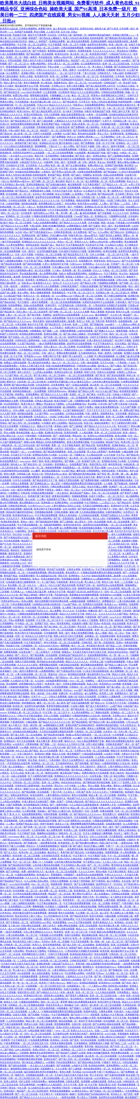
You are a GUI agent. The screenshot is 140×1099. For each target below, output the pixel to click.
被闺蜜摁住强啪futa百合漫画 (54, 89)
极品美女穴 (53, 852)
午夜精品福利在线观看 (59, 827)
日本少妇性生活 (128, 725)
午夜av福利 (117, 73)
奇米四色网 (133, 1037)
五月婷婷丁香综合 (124, 194)
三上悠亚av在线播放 (42, 372)
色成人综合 (93, 684)
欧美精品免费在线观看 (31, 334)
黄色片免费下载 (25, 588)
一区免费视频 (39, 391)
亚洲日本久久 (56, 350)
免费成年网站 (132, 416)
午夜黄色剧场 (61, 1094)
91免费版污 (14, 493)
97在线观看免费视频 (36, 572)
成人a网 (29, 439)
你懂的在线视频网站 (95, 47)
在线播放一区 (92, 636)
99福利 (123, 979)
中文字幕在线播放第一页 (30, 524)
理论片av (59, 785)
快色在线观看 (101, 954)
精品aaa (44, 878)
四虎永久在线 (31, 1024)
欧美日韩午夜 (13, 938)
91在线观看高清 (16, 439)
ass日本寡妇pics (102, 1078)
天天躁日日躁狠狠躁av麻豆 (19, 270)
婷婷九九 (116, 1062)
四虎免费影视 (104, 445)
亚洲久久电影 (27, 76)
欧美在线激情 (124, 636)
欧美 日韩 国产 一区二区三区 (93, 970)
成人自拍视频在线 (85, 289)
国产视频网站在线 (34, 626)
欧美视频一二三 (8, 753)
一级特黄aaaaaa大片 (11, 839)
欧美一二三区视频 (124, 582)
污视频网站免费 (82, 400)
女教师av (45, 629)
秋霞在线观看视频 (37, 210)
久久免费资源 (65, 738)
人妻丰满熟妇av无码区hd (57, 795)
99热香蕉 (90, 973)
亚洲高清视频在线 (35, 184)
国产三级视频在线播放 (119, 156)
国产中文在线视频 (131, 261)
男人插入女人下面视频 (49, 607)
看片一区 (129, 744)
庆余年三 (43, 760)
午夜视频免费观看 (29, 976)
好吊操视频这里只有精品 (36, 804)
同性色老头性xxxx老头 (56, 474)
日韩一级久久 (103, 146)
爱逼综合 (52, 674)
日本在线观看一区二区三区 (48, 897)
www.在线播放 (57, 413)
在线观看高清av (62, 60)
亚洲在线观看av (46, 677)
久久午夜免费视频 (44, 448)
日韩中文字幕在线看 (58, 954)
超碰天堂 (47, 420)
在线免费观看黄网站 (95, 105)
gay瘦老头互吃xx (63, 429)
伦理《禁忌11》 (39, 649)
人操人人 (31, 206)
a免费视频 (59, 658)
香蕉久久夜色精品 (68, 515)
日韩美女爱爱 (73, 1081)
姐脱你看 (28, 509)
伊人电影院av (102, 897)
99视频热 (79, 206)
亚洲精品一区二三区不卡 (123, 712)
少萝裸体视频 (32, 744)
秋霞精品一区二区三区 (42, 763)
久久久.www (87, 315)
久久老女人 (69, 792)
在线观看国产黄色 (79, 464)
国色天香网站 (123, 760)
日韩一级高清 (89, 162)
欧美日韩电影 (95, 1021)
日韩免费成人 (124, 992)
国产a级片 (76, 175)
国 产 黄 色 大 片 (12, 814)
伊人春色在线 (10, 696)
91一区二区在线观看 (25, 105)
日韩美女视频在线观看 (74, 684)
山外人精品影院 (34, 410)
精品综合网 (133, 948)
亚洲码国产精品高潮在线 (86, 178)
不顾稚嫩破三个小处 (60, 95)
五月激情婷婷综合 (87, 353)
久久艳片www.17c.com (39, 505)
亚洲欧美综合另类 (92, 938)
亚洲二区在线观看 (77, 451)
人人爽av (104, 203)
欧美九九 (37, 944)
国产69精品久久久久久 (47, 992)
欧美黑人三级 (106, 693)
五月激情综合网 (131, 598)
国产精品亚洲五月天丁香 (23, 121)
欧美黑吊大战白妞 (130, 750)
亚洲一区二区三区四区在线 (116, 63)
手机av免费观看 (16, 620)
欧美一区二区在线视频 (98, 750)
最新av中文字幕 (45, 426)
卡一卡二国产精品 (46, 582)
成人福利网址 (93, 127)
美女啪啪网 (12, 684)
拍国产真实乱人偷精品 (110, 235)
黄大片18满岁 (7, 86)
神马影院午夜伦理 (67, 257)
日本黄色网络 (58, 385)
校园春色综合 (61, 82)
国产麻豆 (91, 394)
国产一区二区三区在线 (50, 639)
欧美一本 (118, 410)
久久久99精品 (98, 168)
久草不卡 (107, 121)
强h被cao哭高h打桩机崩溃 (78, 734)
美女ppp (101, 162)
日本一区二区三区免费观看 (37, 267)
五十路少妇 (129, 668)
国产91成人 (18, 569)
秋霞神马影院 (91, 1011)
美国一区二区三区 (29, 130)
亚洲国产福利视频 (114, 165)
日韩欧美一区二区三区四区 (109, 299)
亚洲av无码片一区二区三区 (46, 1049)
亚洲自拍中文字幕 (59, 264)
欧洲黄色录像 (29, 458)
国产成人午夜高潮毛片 (97, 706)
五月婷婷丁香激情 (120, 429)
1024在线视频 (76, 502)
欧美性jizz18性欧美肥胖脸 (101, 435)
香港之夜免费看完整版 (78, 442)
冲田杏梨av (69, 448)
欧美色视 (63, 340)
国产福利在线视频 (32, 264)
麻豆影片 (5, 1068)
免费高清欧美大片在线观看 (95, 773)
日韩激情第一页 (32, 989)
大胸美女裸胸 (74, 569)
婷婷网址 (20, 394)
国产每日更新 (34, 315)
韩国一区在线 (108, 222)
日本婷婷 (127, 610)
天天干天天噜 (120, 1017)
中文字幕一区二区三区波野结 (32, 44)
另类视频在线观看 (45, 127)
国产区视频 (34, 1014)
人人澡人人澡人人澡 (112, 862)
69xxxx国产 (111, 168)
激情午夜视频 (118, 146)
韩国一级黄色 (30, 57)
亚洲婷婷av (88, 264)
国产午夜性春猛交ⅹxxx (41, 232)
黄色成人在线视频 (116, 839)
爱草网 (66, 175)
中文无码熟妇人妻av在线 (12, 184)
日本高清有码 (43, 385)
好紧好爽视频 (124, 547)
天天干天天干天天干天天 (99, 410)
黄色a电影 (45, 86)
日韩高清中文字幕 (60, 598)
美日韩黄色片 (58, 359)
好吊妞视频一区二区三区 (18, 194)
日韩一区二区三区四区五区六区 (114, 544)
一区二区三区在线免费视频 (60, 152)
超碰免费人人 (7, 254)
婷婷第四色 (54, 1056)
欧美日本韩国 (97, 916)
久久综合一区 (66, 455)
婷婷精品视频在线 (22, 391)
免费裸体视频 (11, 652)
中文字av (104, 429)
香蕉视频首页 (59, 292)
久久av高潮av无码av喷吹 (36, 881)
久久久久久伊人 (100, 792)
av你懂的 (57, 133)
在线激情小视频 (25, 289)
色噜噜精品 (25, 579)
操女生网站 (119, 776)
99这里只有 (131, 175)
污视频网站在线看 (118, 216)
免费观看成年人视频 (40, 191)
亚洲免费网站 (33, 394)
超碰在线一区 (48, 295)
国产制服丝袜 (27, 238)
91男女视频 (20, 324)
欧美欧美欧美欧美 (46, 206)
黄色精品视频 (23, 432)
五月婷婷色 (32, 165)
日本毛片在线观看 (22, 480)
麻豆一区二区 (27, 836)
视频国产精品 (98, 200)
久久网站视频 (29, 811)
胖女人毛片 (103, 133)
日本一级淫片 (29, 251)
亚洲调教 (85, 1081)
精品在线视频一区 (68, 1021)
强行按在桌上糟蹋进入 (50, 38)
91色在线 (122, 404)
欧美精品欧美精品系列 (81, 954)
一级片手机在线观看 (10, 241)
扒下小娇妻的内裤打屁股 (124, 423)
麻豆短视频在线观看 (16, 47)
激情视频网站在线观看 (90, 439)
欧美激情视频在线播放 (121, 480)
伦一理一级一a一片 (119, 655)
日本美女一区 (110, 731)
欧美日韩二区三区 (130, 442)
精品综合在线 (76, 423)
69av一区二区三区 (40, 884)
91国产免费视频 (14, 804)
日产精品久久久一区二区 (40, 149)
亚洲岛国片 (78, 811)
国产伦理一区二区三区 (78, 747)
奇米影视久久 (113, 890)
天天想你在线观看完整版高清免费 (56, 731)
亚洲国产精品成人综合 (27, 823)
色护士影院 (24, 1081)
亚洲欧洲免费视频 (44, 289)
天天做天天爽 (131, 874)
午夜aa (129, 661)
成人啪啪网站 (70, 407)
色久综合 (124, 273)
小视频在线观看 (92, 350)
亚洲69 (119, 642)
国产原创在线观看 (116, 375)
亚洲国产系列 (7, 171)
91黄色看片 (121, 302)
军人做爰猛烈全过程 (46, 575)
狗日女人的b (6, 219)
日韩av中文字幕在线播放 (29, 715)
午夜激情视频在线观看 (103, 280)
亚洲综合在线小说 (63, 372)
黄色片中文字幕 (35, 324)
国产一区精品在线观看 (77, 385)
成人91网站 (69, 146)
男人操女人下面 (92, 582)
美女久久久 (132, 181)
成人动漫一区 (48, 79)
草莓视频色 (56, 874)
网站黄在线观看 (56, 572)
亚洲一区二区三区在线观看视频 (119, 779)
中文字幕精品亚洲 (75, 245)
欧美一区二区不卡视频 (74, 44)
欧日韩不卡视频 (123, 340)
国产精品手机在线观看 (118, 728)
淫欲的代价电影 (30, 639)
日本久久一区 (84, 66)
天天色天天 (120, 276)
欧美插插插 (95, 117)
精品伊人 (86, 187)
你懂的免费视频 (68, 330)
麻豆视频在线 (91, 690)
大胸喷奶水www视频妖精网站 (96, 579)
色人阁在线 (47, 82)
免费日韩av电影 (21, 95)
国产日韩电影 (13, 871)
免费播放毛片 (109, 601)
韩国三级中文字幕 (121, 111)
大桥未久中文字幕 (56, 591)
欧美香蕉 (102, 989)
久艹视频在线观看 (100, 712)
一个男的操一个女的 (125, 362)
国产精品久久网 (88, 283)
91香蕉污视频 (44, 1017)
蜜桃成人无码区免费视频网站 (51, 442)
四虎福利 (129, 792)
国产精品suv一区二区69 (68, 677)
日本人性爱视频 (52, 114)
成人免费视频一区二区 (96, 181)
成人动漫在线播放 (41, 973)
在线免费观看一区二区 (110, 719)
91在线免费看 (76, 1046)
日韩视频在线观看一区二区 (85, 598)
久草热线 (120, 76)
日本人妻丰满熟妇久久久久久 (121, 397)
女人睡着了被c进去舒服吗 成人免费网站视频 (84, 607)
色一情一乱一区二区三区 (25, 983)
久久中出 (85, 575)
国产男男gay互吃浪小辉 (64, 171)
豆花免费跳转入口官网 (19, 906)
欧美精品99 (121, 649)
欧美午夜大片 (42, 397)
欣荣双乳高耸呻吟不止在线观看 (29, 152)
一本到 (121, 995)
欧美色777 (44, 983)
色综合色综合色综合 (118, 652)
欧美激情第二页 (66, 843)
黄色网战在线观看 (77, 674)
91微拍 (134, 257)
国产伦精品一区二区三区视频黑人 (25, 337)
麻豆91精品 (106, 420)
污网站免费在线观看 (60, 486)
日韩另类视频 (13, 709)
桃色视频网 (25, 1037)
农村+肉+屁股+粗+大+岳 (127, 178)
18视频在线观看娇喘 (88, 257)
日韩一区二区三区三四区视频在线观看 (42, 407)
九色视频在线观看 (84, 629)
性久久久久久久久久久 (24, 544)
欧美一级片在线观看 (108, 979)
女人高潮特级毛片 (59, 998)
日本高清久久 (41, 416)
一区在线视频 (101, 114)
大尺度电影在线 (12, 70)
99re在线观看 (24, 973)
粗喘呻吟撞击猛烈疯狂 (99, 35)
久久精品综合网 (95, 455)
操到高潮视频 (7, 232)
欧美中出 (64, 808)
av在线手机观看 (38, 528)
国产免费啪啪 (78, 127)
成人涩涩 (55, 483)
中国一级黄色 (92, 413)
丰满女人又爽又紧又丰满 (32, 365)
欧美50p (78, 191)
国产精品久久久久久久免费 (73, 222)
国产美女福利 (114, 149)
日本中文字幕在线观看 (46, 868)
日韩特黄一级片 (64, 206)
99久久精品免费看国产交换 (91, 741)
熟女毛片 (60, 245)
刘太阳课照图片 (129, 130)
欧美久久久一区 (31, 295)
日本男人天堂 (104, 394)
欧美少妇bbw (24, 111)
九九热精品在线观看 (89, 515)
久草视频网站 (7, 623)
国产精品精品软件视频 (47, 521)
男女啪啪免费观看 (131, 518)
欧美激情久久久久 (42, 283)
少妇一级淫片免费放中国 (23, 490)
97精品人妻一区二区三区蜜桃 (88, 295)
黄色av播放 (106, 785)
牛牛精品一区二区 (24, 623)
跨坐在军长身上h (54, 1005)
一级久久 (42, 585)
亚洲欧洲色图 (43, 963)
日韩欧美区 (87, 642)
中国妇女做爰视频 (89, 286)
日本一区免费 (92, 811)
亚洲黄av (32, 531)
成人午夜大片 (15, 725)
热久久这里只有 (23, 51)
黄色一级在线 (38, 693)
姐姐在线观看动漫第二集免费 (123, 41)
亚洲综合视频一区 (71, 197)
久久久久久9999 (121, 213)
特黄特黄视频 (130, 645)
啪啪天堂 (115, 750)
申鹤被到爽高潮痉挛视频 (30, 1059)
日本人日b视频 (97, 254)
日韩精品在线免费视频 (112, 92)
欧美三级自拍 (117, 773)
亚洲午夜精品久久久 (16, 496)
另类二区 (89, 321)
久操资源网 (124, 960)
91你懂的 (45, 423)
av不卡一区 (72, 439)
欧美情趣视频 (104, 1017)
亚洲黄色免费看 (87, 830)
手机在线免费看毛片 (75, 378)
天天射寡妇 (119, 439)
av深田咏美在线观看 (10, 458)
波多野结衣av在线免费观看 (66, 315)
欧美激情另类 (42, 76)
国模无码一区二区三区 (70, 833)
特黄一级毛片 (15, 788)
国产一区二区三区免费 (123, 219)
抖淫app (100, 973)
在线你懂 (9, 750)
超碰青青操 (19, 547)
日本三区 (88, 738)
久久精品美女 (102, 238)
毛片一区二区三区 (22, 862)
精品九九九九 (92, 79)
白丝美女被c (96, 776)
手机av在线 (53, 66)
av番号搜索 (126, 197)
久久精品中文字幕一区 (94, 108)
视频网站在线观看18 (47, 833)
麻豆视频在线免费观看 (92, 664)
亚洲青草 (89, 238)
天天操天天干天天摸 (21, 455)
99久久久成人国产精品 (107, 391)
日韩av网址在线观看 (31, 925)
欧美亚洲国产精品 (50, 124)
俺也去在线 (6, 35)
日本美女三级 (65, 35)
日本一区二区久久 (125, 136)
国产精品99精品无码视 (23, 385)
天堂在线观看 (102, 327)
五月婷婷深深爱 (102, 909)
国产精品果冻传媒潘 (11, 264)
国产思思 (128, 1094)
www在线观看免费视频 (65, 149)
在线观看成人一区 (71, 467)
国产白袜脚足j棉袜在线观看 (107, 1024)
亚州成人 (89, 327)
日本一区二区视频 (101, 903)
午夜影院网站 (11, 350)
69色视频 (118, 353)
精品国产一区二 (19, 451)
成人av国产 (105, 257)
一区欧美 (133, 976)
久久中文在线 (44, 798)
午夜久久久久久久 (114, 874)
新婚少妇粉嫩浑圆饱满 (53, 226)
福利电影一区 (80, 35)
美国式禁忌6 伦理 (98, 464)
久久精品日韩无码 (81, 98)
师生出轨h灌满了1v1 (57, 719)
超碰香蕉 (33, 308)
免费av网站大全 (96, 165)
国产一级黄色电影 (62, 435)
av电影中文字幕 (80, 1065)
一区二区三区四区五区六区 (48, 938)
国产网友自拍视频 (17, 210)
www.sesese (25, 461)
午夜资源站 (122, 470)
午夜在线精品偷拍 (112, 528)
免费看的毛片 (130, 528)
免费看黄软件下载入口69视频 (114, 89)
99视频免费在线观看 (114, 308)
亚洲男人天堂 (130, 782)
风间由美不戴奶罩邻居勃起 (35, 276)
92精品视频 (33, 1030)
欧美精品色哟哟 (97, 1065)
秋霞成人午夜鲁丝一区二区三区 (81, 276)
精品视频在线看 (90, 935)
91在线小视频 (30, 534)
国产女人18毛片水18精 (46, 588)
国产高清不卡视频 (85, 146)
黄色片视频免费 (31, 82)
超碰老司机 (84, 168)
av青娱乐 (46, 171)
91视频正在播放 (40, 1046)
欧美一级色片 (43, 159)
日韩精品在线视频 (120, 893)
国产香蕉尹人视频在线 (77, 995)
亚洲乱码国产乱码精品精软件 (80, 725)
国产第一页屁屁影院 (63, 518)
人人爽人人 (34, 1011)
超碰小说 (72, 696)
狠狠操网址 (131, 585)
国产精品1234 (98, 703)
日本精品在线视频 (17, 200)
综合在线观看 (119, 623)
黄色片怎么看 (123, 311)
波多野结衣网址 (83, 518)
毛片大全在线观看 (26, 741)
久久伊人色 (116, 315)
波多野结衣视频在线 (78, 337)
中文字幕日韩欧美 (117, 871)
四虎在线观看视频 (72, 897)
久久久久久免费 (81, 311)
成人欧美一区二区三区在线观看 (106, 385)
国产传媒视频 (63, 1065)
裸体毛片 (8, 117)
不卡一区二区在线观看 (118, 855)
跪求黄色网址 (64, 623)
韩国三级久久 (57, 617)
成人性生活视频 (43, 270)
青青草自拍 (100, 261)
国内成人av (103, 365)
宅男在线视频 (15, 60)
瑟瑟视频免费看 (112, 57)
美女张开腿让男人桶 (40, 101)
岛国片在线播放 (72, 935)
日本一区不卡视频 (24, 254)
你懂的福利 (64, 531)
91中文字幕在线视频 (57, 210)
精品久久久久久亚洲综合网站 (85, 92)
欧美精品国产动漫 (101, 111)
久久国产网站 (42, 413)
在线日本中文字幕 (121, 257)
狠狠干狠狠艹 (47, 1030)
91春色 (89, 114)
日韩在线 (25, 493)
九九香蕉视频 (50, 92)
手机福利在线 (61, 594)
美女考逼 (33, 760)
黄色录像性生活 (97, 397)
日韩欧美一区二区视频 (108, 540)
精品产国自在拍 (8, 760)
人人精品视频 (86, 432)
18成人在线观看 (49, 340)
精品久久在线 (119, 674)
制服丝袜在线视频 (129, 229)
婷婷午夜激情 (59, 439)
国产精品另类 (66, 369)
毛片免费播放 (68, 200)
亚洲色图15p (47, 502)
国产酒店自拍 (77, 852)
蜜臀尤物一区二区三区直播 (118, 248)
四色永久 (30, 846)
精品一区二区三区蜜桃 (20, 222)
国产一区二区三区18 (18, 63)
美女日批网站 (107, 998)
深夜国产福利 (76, 948)
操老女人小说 (62, 823)
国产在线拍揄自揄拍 (56, 184)
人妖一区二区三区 (116, 108)
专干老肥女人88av (92, 862)
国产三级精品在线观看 (123, 350)
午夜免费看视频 (12, 1043)
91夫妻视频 (118, 734)
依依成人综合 (41, 350)
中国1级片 (18, 626)
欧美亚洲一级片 (53, 684)
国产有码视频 (43, 445)
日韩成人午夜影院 (121, 394)
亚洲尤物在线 (132, 238)
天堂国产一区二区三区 (122, 264)
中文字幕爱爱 (55, 44)
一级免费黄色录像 (47, 843)
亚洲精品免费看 (57, 41)
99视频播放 (35, 330)
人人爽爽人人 (118, 346)
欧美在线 (97, 175)
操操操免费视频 (53, 467)
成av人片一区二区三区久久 (65, 362)
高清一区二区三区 (85, 992)
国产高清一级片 (83, 156)
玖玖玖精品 (121, 343)
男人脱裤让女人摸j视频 (122, 913)
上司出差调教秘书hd (76, 404)
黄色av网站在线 (89, 677)
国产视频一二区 (50, 330)
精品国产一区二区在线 (59, 893)
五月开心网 (128, 579)
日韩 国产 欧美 (83, 792)
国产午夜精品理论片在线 (16, 537)
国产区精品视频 (8, 868)
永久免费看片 (13, 73)
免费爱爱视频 (112, 852)
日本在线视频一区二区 (57, 709)
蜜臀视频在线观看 (39, 95)
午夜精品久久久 (28, 426)
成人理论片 (81, 521)
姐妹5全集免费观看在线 (73, 114)
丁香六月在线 (89, 73)
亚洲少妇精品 (7, 229)
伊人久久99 (69, 610)
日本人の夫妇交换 (99, 836)
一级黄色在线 (126, 843)
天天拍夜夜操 (22, 101)
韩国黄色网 (56, 884)
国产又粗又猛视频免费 (11, 642)
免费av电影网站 (38, 63)
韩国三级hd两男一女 (10, 283)
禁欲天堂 (121, 70)
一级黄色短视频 (67, 1097)
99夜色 (87, 111)
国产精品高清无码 (37, 66)
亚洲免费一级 (74, 162)
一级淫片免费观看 (39, 302)
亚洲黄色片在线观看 (93, 604)
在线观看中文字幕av (110, 79)
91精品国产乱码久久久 (120, 54)
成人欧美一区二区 (79, 54)
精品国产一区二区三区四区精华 (87, 60)
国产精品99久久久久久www (18, 321)
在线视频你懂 (125, 321)
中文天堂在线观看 (122, 420)
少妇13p (5, 181)
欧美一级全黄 (67, 992)
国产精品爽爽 (132, 620)
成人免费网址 (91, 693)
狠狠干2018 (29, 788)
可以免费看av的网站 (40, 687)
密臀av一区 (129, 235)
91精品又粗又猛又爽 (36, 591)
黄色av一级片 (28, 521)
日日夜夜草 (63, 92)
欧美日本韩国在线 (33, 114)
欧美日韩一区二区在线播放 (35, 617)
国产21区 (30, 108)
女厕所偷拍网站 (114, 512)
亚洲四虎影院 (103, 944)
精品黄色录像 (24, 948)
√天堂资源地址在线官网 (18, 763)
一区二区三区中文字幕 (69, 73)
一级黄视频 (123, 124)
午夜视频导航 (117, 792)
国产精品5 (95, 763)
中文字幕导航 (7, 394)
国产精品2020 (117, 232)
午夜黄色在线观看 (47, 531)
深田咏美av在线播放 (21, 136)
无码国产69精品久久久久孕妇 (115, 515)
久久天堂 (110, 760)
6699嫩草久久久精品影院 (49, 1084)
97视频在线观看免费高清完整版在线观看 (52, 216)
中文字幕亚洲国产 (41, 178)
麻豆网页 (128, 165)
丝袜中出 (30, 257)
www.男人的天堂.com (19, 98)
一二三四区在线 (68, 66)
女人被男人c (128, 553)
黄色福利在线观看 (87, 133)
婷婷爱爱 (111, 162)
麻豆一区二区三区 (81, 95)
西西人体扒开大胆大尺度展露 (38, 60)
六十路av (56, 270)
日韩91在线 (122, 280)
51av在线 (111, 47)
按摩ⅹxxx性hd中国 (63, 57)
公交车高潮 (87, 490)
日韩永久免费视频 (20, 483)
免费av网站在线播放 (54, 261)
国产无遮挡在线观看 (115, 1075)
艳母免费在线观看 (120, 1052)
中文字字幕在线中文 (103, 343)
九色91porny (75, 108)
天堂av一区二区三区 (24, 219)
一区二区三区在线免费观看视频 (65, 302)
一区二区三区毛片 (115, 496)
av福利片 (131, 839)
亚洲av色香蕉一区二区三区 (85, 124)
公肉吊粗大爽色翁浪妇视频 (106, 381)
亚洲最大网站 (28, 73)
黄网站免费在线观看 (66, 353)
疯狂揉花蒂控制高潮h (24, 1056)
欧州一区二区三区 (78, 719)
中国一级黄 (14, 159)
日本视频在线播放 (94, 852)
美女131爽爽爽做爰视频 (12, 878)
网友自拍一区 (7, 178)
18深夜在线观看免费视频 (89, 171)
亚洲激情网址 (119, 359)
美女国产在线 (130, 82)
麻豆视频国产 (102, 315)
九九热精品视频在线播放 (92, 512)
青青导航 (64, 852)
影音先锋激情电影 (52, 944)
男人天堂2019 (24, 318)
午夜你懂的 (31, 435)
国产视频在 (43, 235)
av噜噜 (53, 858)
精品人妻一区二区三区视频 (102, 795)
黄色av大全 (60, 299)
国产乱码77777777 (80, 1014)
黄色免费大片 (72, 572)
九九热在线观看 (126, 1056)
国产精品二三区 (114, 645)
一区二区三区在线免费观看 (80, 375)
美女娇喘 (92, 404)
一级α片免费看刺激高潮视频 (51, 343)
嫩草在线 (80, 470)
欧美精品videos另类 (119, 337)
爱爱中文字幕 (106, 620)
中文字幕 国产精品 (33, 261)
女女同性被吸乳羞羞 (47, 251)
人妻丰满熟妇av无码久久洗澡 (88, 57)
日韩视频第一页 (29, 645)
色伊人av (71, 136)
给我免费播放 (76, 89)
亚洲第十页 (87, 467)
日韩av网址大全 (107, 388)
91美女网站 (19, 951)
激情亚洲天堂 (15, 553)
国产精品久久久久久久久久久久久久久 (104, 801)
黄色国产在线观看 (56, 569)
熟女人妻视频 (98, 311)
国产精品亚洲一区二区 (82, 709)
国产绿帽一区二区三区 (43, 181)
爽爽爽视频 (38, 906)
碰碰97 (73, 1094)
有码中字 (82, 1021)
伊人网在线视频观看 (104, 356)
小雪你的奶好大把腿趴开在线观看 (110, 305)
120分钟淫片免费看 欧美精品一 (72, 117)
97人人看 (108, 439)
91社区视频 (71, 620)
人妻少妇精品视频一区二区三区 (31, 674)
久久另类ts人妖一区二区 (32, 467)
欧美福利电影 (107, 76)
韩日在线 (5, 690)
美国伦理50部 (114, 607)
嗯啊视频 (65, 645)
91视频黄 (110, 70)
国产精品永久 (22, 191)
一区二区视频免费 (78, 397)
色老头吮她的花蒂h (51, 579)
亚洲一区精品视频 (49, 728)
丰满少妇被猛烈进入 (46, 73)
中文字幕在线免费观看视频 (77, 903)
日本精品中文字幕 (15, 165)
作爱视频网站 (114, 518)
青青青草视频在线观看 (103, 649)
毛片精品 (76, 1072)
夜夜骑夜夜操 (132, 210)
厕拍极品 (72, 391)
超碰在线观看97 (102, 423)
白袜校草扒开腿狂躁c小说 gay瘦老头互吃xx (69, 381)
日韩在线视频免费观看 (72, 47)
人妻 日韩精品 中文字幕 (33, 709)
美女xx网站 (23, 292)
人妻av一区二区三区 (15, 315)
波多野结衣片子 (104, 884)
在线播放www (95, 273)
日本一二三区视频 (13, 677)
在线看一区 (128, 559)
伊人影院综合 (76, 693)
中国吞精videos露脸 (87, 365)
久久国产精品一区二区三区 (18, 375)
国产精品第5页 (70, 101)
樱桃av (39, 404)
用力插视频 (48, 194)
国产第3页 (100, 375)
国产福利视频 (82, 763)
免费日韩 (63, 693)
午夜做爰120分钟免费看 (127, 222)
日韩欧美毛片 (104, 73)
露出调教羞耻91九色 (29, 502)
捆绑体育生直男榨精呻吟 (42, 1052)
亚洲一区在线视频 (83, 369)
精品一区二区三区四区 (28, 353)
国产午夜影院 (39, 51)
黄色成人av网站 (43, 439)
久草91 (45, 264)
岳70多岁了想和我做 (73, 111)
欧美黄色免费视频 (20, 388)
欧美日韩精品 (42, 858)
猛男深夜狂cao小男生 (44, 213)
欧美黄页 (30, 280)
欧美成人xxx (109, 547)
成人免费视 (56, 610)
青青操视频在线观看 (16, 66)
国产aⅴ (51, 248)
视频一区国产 (57, 801)
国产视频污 (75, 1008)
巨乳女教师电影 (8, 588)
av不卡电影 (70, 785)
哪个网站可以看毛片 (82, 893)
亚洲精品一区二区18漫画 (18, 216)
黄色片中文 (123, 47)
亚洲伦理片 (51, 305)
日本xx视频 (20, 149)
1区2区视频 (62, 957)
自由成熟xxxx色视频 (23, 448)
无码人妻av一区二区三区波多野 (32, 311)
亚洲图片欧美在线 (113, 318)
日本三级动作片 (25, 753)
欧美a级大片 (43, 874)
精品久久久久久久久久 (60, 105)
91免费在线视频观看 (115, 661)
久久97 (20, 435)
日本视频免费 (51, 633)
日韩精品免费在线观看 (42, 493)
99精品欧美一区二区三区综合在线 (18, 445)
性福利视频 (122, 976)
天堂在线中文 (59, 798)
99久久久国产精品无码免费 (62, 585)
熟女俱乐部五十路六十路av (28, 916)
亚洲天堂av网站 (21, 817)
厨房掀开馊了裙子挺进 (26, 143)
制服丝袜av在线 (126, 378)
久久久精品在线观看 (105, 992)
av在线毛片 (18, 744)
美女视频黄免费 (122, 226)
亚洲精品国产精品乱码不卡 (97, 219)
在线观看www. (118, 808)
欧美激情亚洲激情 (129, 391)
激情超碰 (106, 350)
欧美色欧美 (127, 57)
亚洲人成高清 (11, 1081)
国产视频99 (24, 696)
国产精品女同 (28, 159)
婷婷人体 (131, 375)
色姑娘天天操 (20, 35)
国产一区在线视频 (35, 887)
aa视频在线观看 (78, 601)
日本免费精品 (132, 1091)
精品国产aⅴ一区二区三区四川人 (91, 668)
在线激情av (99, 210)
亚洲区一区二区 (14, 57)
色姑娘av (42, 811)
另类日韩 (99, 321)
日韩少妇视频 (111, 817)
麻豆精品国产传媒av (80, 493)
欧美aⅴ (36, 579)
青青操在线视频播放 (60, 1091)
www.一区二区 (76, 680)
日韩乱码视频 (61, 512)
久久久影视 (61, 1068)
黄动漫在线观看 (51, 808)
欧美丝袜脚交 (36, 346)
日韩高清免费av (115, 187)
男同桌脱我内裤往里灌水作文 (121, 105)
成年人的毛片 (24, 372)
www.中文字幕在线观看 (80, 922)
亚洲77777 (116, 782)
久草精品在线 (130, 1005)
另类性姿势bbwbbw (57, 391)
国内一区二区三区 (78, 82)
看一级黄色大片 (115, 191)
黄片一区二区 (78, 645)
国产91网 (112, 404)
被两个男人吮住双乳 (72, 356)
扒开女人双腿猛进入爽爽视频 (46, 98)
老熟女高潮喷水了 (128, 769)
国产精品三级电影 (29, 594)
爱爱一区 (56, 445)
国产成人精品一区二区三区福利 (44, 47)
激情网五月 (88, 967)
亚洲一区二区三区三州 (46, 168)
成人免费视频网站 (52, 410)
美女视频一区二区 (17, 585)
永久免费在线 (80, 232)
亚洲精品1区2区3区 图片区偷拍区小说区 (59, 143)
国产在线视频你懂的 (46, 257)
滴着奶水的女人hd (73, 350)
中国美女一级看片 (54, 490)
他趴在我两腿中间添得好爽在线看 (52, 601)
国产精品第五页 (12, 92)
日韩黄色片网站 (25, 868)
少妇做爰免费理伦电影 (56, 680)
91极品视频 (127, 451)
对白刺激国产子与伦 (93, 229)
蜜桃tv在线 (29, 442)
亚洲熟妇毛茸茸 (30, 566)
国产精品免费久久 (129, 467)
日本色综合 (6, 913)
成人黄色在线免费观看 (78, 41)
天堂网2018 (79, 750)
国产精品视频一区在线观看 (40, 54)
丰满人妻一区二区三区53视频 (116, 127)
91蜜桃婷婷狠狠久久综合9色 (112, 448)
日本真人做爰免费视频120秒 (20, 738)
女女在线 (5, 420)
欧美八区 (66, 98)
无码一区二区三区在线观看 (105, 493)
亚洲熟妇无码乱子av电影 (45, 455)
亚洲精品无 (41, 280)
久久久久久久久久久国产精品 (114, 614)
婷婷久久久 (92, 614)
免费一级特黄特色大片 (32, 871)
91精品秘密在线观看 (92, 753)
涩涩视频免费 (7, 1094)
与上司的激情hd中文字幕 (56, 916)
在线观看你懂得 (27, 575)
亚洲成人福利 (61, 426)
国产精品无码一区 (69, 388)
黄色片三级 (108, 582)
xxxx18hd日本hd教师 (31, 92)
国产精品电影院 (80, 722)
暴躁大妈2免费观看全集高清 (120, 741)
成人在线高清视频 (95, 760)
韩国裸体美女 (107, 413)
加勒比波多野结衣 (20, 795)
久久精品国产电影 (13, 295)
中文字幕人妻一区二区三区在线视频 (29, 248)
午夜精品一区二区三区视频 (92, 149)
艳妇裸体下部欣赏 (61, 1087)
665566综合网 (95, 82)
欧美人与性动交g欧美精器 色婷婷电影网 (83, 38)
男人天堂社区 (18, 280)
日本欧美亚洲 (63, 127)
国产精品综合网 (106, 194)
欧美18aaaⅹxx (114, 261)
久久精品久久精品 (126, 86)
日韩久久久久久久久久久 (49, 70)
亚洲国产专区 (42, 623)
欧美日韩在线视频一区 (22, 690)
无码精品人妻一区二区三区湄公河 (113, 292)
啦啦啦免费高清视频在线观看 (25, 124)
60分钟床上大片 (19, 563)
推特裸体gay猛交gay (20, 181)
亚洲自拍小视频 (43, 753)
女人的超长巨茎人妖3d (39, 1087)
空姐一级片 (38, 117)
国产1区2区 (130, 677)
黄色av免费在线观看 (23, 897)
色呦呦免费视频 (80, 496)
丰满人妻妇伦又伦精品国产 (100, 340)
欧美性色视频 (110, 251)
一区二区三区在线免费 (120, 524)
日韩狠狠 (39, 378)
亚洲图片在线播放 (125, 98)
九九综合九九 (43, 219)
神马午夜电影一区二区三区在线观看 (62, 642)
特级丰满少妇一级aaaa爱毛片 (83, 235)
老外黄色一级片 (115, 788)
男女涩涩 (82, 626)
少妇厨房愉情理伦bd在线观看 (15, 470)
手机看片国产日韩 (29, 559)
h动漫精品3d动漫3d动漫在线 (46, 604)
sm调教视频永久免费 (77, 226)
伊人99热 (48, 658)
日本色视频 (94, 222)
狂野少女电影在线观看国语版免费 (66, 699)
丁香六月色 (56, 792)
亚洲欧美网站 (95, 251)
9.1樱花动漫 (113, 1059)
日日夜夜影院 (116, 836)
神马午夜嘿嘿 (57, 276)
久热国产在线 (107, 178)
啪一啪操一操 (97, 941)
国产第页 (101, 474)
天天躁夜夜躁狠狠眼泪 (47, 846)
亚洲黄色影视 (85, 51)
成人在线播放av (16, 766)
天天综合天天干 (99, 887)
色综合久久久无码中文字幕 (39, 636)
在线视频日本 (86, 261)
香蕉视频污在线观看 (49, 979)
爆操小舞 (73, 512)
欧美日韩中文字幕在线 (109, 1002)
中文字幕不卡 (104, 509)
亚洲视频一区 (66, 814)
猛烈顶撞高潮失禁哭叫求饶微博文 (41, 1072)
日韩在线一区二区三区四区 (26, 782)
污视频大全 (80, 455)
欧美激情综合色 (102, 346)
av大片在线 (109, 455)
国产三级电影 (76, 426)
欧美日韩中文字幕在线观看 (48, 509)
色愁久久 (133, 614)
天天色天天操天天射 (62, 191)
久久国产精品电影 (26, 343)
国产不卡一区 (90, 979)
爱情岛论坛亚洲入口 (21, 1046)
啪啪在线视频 (83, 200)
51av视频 (24, 747)
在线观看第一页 (95, 318)
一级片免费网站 (126, 1049)
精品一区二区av (72, 490)
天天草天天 (85, 101)
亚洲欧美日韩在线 (53, 432)
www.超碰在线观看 (40, 998)
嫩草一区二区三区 (112, 553)
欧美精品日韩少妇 (33, 995)
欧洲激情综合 (99, 187)
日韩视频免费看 (99, 400)
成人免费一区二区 (48, 890)
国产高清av (94, 623)
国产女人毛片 (80, 429)
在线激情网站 (67, 668)
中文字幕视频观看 (60, 1014)
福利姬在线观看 (29, 203)
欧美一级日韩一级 (118, 44)
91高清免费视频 (79, 267)
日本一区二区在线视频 (22, 168)
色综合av (68, 690)
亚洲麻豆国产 (132, 73)
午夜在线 (13, 629)
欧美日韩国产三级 (63, 400)
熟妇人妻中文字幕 (13, 82)
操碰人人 (33, 41)
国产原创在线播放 (123, 820)
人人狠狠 (88, 356)
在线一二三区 (102, 1030)
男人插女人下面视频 (88, 620)
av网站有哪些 (46, 229)
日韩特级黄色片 (60, 458)
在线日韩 (76, 1024)
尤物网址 (87, 175)
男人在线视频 (85, 270)
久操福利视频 (13, 203)
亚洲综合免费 (103, 798)
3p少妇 (18, 232)
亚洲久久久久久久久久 (82, 1030)
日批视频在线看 (112, 60)
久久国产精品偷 (104, 289)
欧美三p (80, 321)
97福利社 (72, 51)
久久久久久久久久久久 (104, 51)
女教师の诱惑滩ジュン (123, 35)
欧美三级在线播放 (9, 76)
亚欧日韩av (30, 1017)
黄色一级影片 (70, 70)
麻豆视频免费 (75, 184)
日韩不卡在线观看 (42, 133)
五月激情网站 (108, 136)
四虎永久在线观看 (106, 372)
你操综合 (120, 998)
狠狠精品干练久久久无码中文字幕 (36, 429)
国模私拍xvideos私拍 (80, 820)
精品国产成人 (48, 245)
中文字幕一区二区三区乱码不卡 (52, 108)
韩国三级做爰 (7, 636)
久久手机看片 (57, 327)
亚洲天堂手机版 (30, 89)
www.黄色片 (65, 238)
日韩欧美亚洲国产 (92, 121)
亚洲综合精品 (100, 156)
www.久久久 (113, 467)
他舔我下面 (66, 846)
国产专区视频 (132, 308)
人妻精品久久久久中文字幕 (68, 121)
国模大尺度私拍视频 (69, 480)
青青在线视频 (28, 518)
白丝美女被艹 (26, 652)
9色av (25, 232)
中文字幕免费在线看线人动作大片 (76, 140)
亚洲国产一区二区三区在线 (122, 486)
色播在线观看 (72, 766)
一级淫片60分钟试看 (86, 448)
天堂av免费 (53, 528)
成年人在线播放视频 (64, 289)
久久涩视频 (130, 569)
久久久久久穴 (28, 70)
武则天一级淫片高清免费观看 (68, 1037)
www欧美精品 (35, 451)
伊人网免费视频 (128, 852)
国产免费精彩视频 (90, 480)
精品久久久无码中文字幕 (72, 614)
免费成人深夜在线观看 (28, 140)
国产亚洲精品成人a (40, 483)
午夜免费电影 (117, 238)
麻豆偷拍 (60, 181)
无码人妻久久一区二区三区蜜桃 (63, 63)
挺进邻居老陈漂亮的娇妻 (107, 490)
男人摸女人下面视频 (102, 66)
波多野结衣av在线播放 (108, 130)
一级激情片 (25, 286)
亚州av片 (57, 283)
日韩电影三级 (88, 197)
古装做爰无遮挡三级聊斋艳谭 (21, 582)
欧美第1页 (18, 706)
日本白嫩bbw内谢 (59, 235)
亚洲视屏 (78, 372)
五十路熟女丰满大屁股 (121, 897)
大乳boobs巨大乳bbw (48, 645)
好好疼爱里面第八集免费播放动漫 (99, 1087)
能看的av (66, 652)
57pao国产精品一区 (84, 216)
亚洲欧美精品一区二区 (123, 445)
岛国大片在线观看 (87, 696)
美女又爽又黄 (43, 741)
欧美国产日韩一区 (91, 461)
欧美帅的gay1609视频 (111, 594)
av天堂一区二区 (129, 1065)
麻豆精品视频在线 (51, 470)
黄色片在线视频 (80, 795)
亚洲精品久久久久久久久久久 (25, 79)
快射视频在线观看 (71, 579)
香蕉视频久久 (62, 464)
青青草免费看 (66, 728)
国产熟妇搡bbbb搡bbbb (87, 843)
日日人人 (57, 101)
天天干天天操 (11, 416)
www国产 (78, 690)
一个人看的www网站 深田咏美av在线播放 (108, 986)
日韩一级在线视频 (90, 362)
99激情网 (48, 162)
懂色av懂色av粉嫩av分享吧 (82, 1017)
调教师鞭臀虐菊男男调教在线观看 (25, 658)
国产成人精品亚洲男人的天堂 (101, 86)
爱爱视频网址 (114, 267)
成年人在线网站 (59, 423)
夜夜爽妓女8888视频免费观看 (25, 477)
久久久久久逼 (103, 264)
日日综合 (52, 35)
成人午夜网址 (114, 881)
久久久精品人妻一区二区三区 (84, 76)
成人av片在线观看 (49, 750)
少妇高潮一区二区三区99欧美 (32, 381)
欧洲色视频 (115, 451)
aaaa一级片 (128, 499)
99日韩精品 (18, 607)
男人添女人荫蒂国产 (97, 451)
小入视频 (108, 483)
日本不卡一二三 (39, 696)
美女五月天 (72, 261)
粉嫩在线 (92, 610)
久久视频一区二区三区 (108, 197)
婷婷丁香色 (38, 461)
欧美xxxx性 (104, 808)
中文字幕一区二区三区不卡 (81, 292)
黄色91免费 (77, 416)
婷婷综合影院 (33, 245)
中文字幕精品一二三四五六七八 (100, 502)
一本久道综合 (20, 308)
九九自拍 (39, 680)
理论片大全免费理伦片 (73, 760)
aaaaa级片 (126, 60)
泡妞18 (62, 273)
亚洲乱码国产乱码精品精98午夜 (94, 1094)
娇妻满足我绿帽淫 (61, 496)
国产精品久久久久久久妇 (110, 677)
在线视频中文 (47, 1068)
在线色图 (135, 960)
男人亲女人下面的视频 (46, 238)
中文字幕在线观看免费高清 (109, 569)
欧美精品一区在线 (124, 922)
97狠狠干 (106, 1062)
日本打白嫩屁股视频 (106, 830)
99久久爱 (4, 769)
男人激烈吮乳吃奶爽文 (39, 362)
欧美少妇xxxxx (57, 983)
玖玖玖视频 (31, 607)
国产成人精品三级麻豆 (74, 334)
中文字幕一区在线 (68, 168)
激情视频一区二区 (126, 900)
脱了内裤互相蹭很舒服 (115, 295)
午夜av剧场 (91, 194)
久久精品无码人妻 (9, 979)
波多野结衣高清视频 (81, 531)
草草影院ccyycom (33, 356)
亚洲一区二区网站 (50, 782)
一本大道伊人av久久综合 (20, 156)
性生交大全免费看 (76, 318)
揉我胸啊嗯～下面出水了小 (48, 146)
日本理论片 (129, 512)
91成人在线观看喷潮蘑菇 (12, 54)
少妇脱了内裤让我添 (116, 200)
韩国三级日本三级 (103, 140)
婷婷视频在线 (29, 703)
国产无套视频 (105, 213)
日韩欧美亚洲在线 (63, 232)
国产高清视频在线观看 (84, 130)
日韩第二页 (93, 429)
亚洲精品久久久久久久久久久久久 (39, 241)
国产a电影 (37, 1037)
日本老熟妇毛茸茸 (50, 855)
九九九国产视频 (128, 407)
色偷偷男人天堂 (108, 804)
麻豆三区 (118, 639)
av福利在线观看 (85, 330)
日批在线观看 (75, 967)
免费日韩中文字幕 (74, 327)
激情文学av (49, 919)
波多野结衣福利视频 (80, 649)
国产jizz (92, 232)
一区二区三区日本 (102, 734)
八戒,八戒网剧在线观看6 (23, 903)
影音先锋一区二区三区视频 (26, 855)
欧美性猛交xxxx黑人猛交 (76, 839)
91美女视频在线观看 (21, 604)
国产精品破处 (110, 171)
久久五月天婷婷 (8, 973)
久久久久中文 (32, 878)
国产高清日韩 (130, 365)
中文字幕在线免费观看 (46, 515)
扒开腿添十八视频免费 (109, 696)
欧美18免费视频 (117, 181)
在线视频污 (65, 715)
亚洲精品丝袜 (29, 235)
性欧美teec (78, 105)
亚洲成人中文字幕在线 (112, 1014)
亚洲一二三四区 (49, 140)
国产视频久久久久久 (104, 330)
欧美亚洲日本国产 (99, 54)
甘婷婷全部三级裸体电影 (27, 340)
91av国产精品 (70, 133)
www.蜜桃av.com (64, 295)
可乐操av (45, 1014)
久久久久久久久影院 (27, 664)
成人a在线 (30, 499)
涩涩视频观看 (13, 127)
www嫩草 (106, 117)
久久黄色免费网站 (15, 245)
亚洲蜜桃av (50, 117)
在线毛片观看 (20, 1014)
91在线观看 (80, 152)
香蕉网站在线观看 (56, 51)
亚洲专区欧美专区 (72, 524)
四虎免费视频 (59, 318)
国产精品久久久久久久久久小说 (44, 200)
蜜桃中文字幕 (103, 477)
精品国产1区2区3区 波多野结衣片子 (85, 591)
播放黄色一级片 (116, 400)
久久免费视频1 (130, 1008)
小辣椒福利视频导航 (18, 687)
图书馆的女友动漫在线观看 (51, 661)
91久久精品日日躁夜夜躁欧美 (19, 146)
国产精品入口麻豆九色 (116, 664)
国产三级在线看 (45, 121)
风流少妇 (88, 423)
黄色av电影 (101, 871)
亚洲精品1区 (101, 216)
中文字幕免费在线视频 (81, 210)
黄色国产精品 (55, 175)
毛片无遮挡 (23, 302)
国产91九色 (6, 544)
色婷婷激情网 (92, 998)
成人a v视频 (37, 432)
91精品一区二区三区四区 (115, 270)
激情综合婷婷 (52, 773)
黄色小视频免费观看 (40, 292)
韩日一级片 (107, 226)
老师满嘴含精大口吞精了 (113, 95)
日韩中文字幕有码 (99, 337)
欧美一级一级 (58, 165)
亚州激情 (22, 760)
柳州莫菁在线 (115, 464)
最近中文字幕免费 (37, 35)
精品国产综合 (113, 442)
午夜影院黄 (62, 582)
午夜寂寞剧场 (75, 420)
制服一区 (130, 92)
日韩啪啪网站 (93, 470)
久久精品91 (19, 257)
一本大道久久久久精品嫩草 (42, 1065)
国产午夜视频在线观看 (104, 868)
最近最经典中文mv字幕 (27, 86)
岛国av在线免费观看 (113, 175)
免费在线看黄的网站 (77, 273)
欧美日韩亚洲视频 (13, 509)
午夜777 (110, 846)
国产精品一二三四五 (120, 203)
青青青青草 (111, 321)
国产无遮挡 (94, 226)
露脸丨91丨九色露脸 (42, 862)
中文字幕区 (132, 439)
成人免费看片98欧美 (117, 556)
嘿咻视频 (5, 967)
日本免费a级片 (8, 289)
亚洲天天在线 (47, 967)
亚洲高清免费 (71, 432)
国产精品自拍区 (8, 302)
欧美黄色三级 (92, 89)
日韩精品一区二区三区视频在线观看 (87, 687)
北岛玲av (36, 194)
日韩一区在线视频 (97, 521)
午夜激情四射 (45, 435)
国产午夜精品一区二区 (17, 922)
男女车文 (84, 836)
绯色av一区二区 (65, 241)
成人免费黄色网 (44, 788)
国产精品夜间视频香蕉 (54, 451)
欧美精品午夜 (15, 407)
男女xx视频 (9, 432)
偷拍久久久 (70, 741)
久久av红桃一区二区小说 (61, 280)
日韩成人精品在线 (44, 400)
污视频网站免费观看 (107, 283)
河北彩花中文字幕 (94, 245)
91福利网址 (21, 531)
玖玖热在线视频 (38, 388)
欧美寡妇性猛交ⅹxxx (23, 515)
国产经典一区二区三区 (103, 98)
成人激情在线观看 (35, 668)
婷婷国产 (33, 38)
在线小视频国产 (22, 117)
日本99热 (67, 324)
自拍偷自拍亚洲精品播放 (27, 171)
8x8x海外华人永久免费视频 (91, 70)
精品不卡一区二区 (75, 181)
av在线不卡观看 (112, 753)
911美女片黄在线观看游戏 (96, 671)
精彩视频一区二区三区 (111, 598)
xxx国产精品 (116, 706)
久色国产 (86, 1008)
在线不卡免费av (86, 407)
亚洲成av (41, 719)
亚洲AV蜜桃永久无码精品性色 (102, 378)
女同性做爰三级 (125, 916)
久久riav (58, 839)
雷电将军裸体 (27, 327)
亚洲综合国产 (112, 229)
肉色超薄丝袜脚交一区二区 (97, 1068)
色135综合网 (23, 830)
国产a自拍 (103, 617)
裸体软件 (15, 550)
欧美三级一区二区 (34, 773)
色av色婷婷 (47, 785)
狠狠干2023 (23, 528)
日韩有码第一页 (83, 305)
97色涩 (92, 932)
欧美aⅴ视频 (121, 435)
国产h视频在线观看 (92, 308)
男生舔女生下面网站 (127, 51)
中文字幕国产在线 (113, 159)
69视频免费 (6, 607)
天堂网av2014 (58, 86)
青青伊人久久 (82, 241)
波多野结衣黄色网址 (97, 44)
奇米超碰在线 (45, 57)
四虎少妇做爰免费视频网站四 (61, 365)
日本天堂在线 (44, 458)
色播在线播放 (67, 156)
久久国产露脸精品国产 (74, 410)
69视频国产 (69, 874)
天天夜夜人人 (18, 591)
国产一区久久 (22, 655)
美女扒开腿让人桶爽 (97, 486)
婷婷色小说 (36, 747)
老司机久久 (117, 1094)
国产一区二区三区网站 (98, 865)
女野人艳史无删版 (75, 86)
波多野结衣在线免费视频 (48, 197)
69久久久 (116, 579)
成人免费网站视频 (48, 273)
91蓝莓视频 (31, 986)
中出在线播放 (98, 442)
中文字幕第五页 (84, 868)
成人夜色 (60, 703)
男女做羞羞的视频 (115, 210)
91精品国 (66, 124)
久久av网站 (44, 165)
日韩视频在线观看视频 (106, 709)
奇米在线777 (75, 308)
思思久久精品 (79, 486)
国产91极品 (113, 152)
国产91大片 (29, 187)
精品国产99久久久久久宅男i (81, 798)
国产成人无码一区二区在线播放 (24, 423)
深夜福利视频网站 (53, 524)
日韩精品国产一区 (112, 82)
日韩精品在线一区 (13, 187)
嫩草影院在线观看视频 (105, 738)
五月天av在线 (107, 362)
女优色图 (134, 280)
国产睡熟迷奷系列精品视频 (118, 38)
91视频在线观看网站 (103, 820)
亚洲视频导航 (132, 1014)
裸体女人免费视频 (96, 728)
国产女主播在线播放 (76, 165)
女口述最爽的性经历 (91, 63)
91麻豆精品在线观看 (58, 649)
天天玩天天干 (13, 518)
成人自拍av (53, 388)
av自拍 (135, 226)
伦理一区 (19, 636)
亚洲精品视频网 (99, 41)
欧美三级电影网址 (54, 461)
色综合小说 (38, 474)
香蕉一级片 (64, 633)
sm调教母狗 (52, 369)
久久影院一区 (11, 1037)
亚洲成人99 (57, 973)
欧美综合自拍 (62, 54)
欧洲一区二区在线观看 (118, 521)
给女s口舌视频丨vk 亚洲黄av (69, 194)
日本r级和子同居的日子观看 (73, 251)
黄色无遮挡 (39, 321)
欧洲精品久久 (113, 1072)
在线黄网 (134, 604)
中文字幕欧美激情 (71, 445)
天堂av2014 (42, 105)
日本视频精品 (26, 350)
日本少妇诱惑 (70, 509)
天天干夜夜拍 (111, 273)
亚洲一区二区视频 (59, 76)
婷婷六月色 (90, 372)
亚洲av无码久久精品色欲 (70, 858)
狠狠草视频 (122, 330)
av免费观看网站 (8, 44)
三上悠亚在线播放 (15, 1021)
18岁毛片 (58, 448)
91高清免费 (130, 957)
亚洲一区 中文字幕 (105, 143)
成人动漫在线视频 (115, 722)
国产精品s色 (6, 133)
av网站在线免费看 (97, 788)
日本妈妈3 (133, 216)
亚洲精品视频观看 (88, 983)
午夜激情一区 (11, 429)
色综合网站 (71, 203)
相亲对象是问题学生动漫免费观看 (68, 159)
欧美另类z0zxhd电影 (88, 203)
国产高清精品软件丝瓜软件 (70, 79)
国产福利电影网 (95, 159)
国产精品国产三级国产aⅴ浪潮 (51, 187)
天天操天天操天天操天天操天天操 (119, 458)
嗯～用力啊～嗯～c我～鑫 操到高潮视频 (76, 213)
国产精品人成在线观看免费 (36, 359)
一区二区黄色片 (42, 652)
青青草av (95, 95)
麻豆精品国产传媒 (96, 152)
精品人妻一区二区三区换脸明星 (42, 1021)
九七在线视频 (122, 919)
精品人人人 (82, 928)
